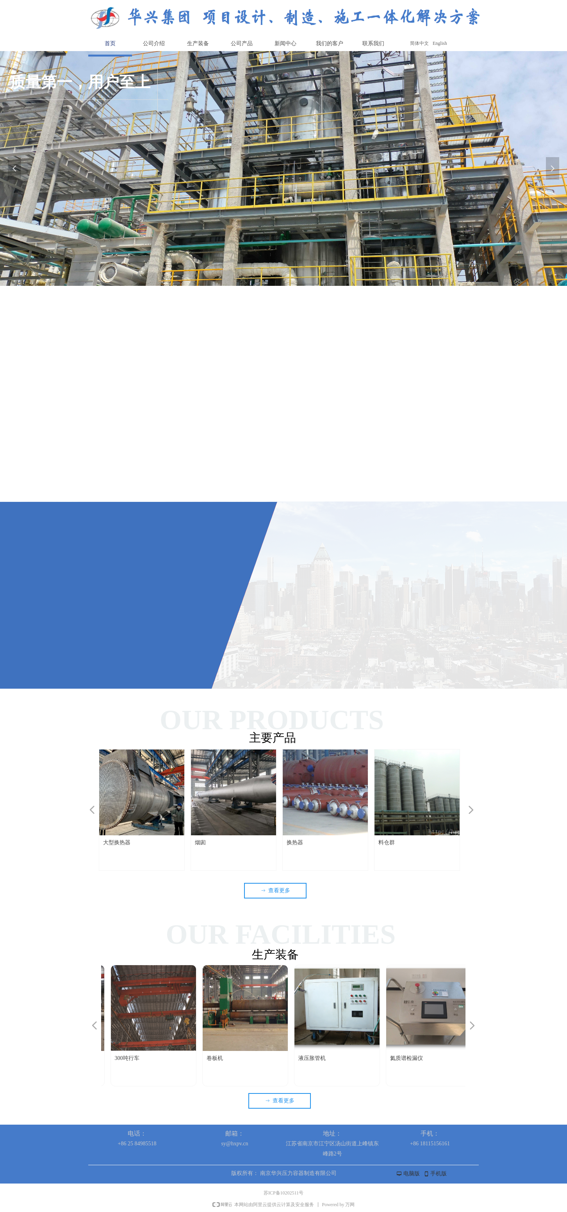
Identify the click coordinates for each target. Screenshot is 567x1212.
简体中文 (419, 43)
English (440, 43)
